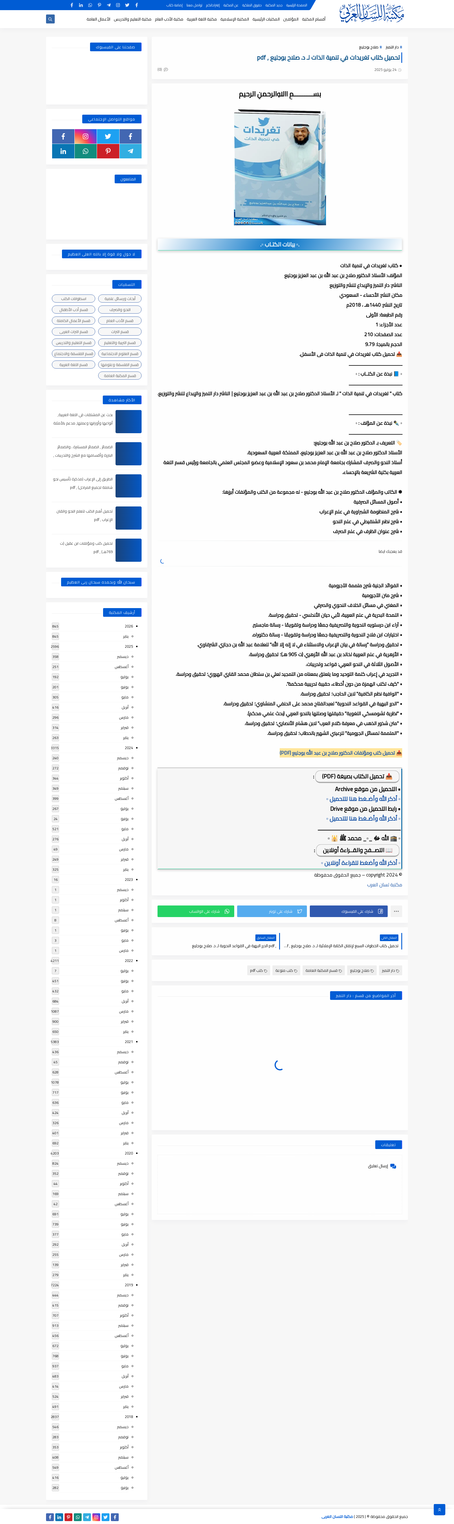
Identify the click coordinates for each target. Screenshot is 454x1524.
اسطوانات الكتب (73, 298)
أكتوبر (124, 778)
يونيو (125, 686)
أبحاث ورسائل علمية (120, 298)
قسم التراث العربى (73, 331)
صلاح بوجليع (368, 46)
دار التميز (392, 46)
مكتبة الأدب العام (169, 19)
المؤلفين (291, 19)
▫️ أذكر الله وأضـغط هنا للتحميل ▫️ (363, 798)
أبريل (125, 707)
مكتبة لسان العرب (384, 884)
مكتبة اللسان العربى (337, 1516)
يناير (126, 636)
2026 (129, 626)
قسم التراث (120, 331)
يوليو (124, 676)
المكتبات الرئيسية (266, 19)
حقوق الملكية (252, 5)
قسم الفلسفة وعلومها (120, 364)
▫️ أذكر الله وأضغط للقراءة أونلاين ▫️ (360, 862)
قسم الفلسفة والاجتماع (73, 353)
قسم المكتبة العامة (323, 970)
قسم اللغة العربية (73, 364)
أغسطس (122, 666)
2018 (129, 1416)
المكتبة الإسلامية (234, 19)
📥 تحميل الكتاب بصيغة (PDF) (357, 776)
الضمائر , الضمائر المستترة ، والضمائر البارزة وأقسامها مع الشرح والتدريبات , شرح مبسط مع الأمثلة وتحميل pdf (83, 455)
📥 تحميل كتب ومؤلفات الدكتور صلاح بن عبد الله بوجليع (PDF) (341, 753)
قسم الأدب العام (119, 320)
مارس (124, 717)
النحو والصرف (120, 309)
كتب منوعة (286, 970)
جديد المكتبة (274, 5)
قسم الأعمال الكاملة (73, 320)
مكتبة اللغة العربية (202, 19)
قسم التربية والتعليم (120, 342)
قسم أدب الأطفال (73, 309)
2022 (129, 960)
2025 (129, 646)
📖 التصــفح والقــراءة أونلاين (358, 850)
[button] (349, 911)
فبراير (125, 727)
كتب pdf (258, 970)
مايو (125, 697)
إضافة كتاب (174, 5)
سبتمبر (123, 788)
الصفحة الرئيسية (296, 5)
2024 (129, 747)
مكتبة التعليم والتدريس (132, 19)
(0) (163, 69)
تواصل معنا (194, 5)
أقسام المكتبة (313, 19)
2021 (129, 1041)
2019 (129, 1284)
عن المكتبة (231, 5)
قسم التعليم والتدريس (73, 342)
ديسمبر (123, 656)
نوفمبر (123, 767)
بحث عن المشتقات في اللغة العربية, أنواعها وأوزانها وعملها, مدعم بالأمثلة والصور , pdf (83, 423)
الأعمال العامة (98, 19)
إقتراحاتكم (213, 5)
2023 (129, 879)
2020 (129, 1153)
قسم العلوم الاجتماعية (119, 353)
